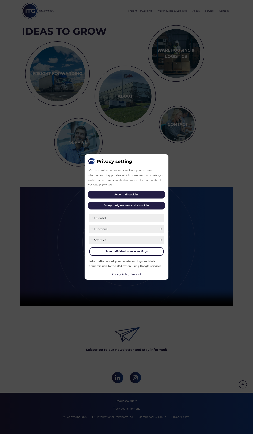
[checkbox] (161, 229)
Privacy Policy (120, 274)
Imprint (136, 274)
